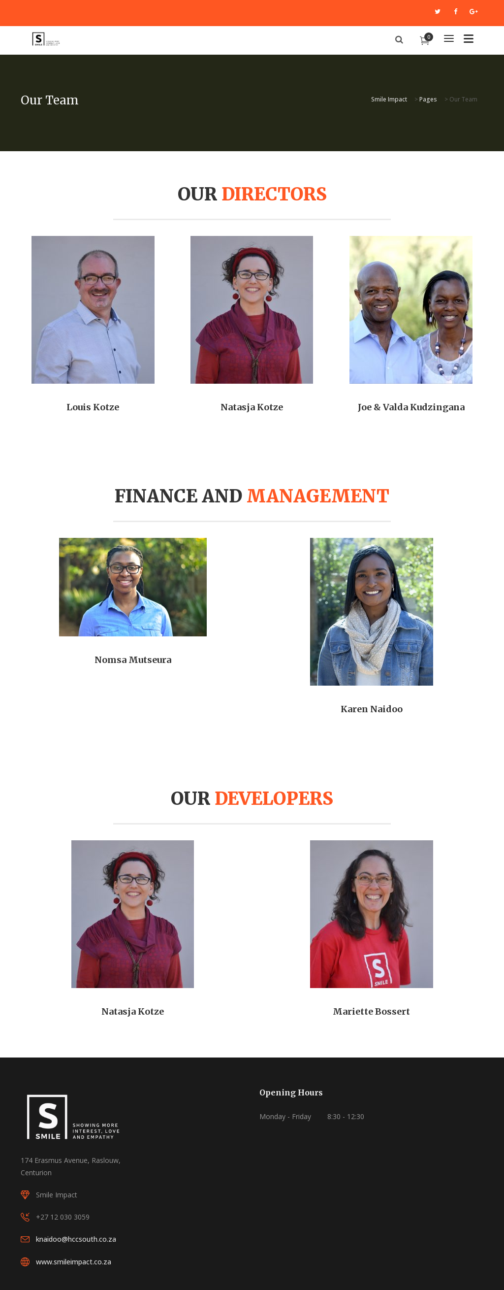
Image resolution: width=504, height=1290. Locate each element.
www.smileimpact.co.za (73, 1261)
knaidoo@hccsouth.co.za (76, 1239)
